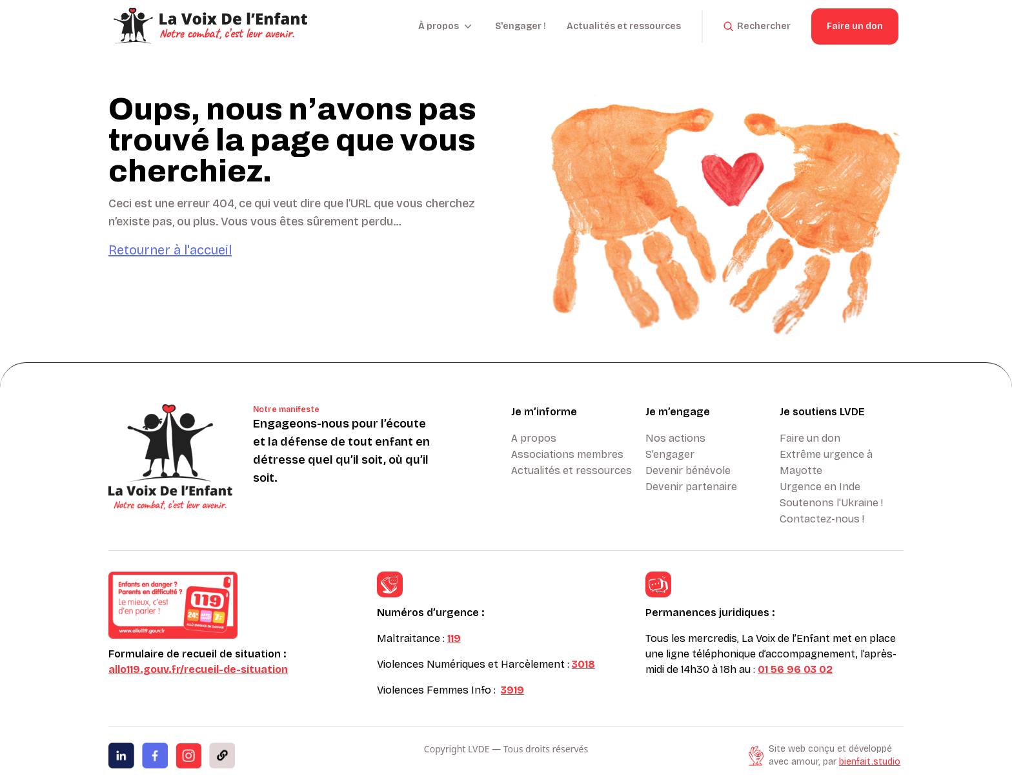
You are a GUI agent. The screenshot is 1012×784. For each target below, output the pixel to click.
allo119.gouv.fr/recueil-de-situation (198, 669)
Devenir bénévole (688, 470)
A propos (533, 438)
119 (454, 638)
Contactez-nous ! (822, 519)
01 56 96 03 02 (795, 669)
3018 (583, 664)
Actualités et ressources (624, 26)
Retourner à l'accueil (170, 250)
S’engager (669, 454)
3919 (512, 690)
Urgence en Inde (820, 486)
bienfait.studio (869, 761)
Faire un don (855, 26)
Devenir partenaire (691, 486)
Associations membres (567, 454)
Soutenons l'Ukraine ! (831, 503)
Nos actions (675, 438)
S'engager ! (520, 26)
